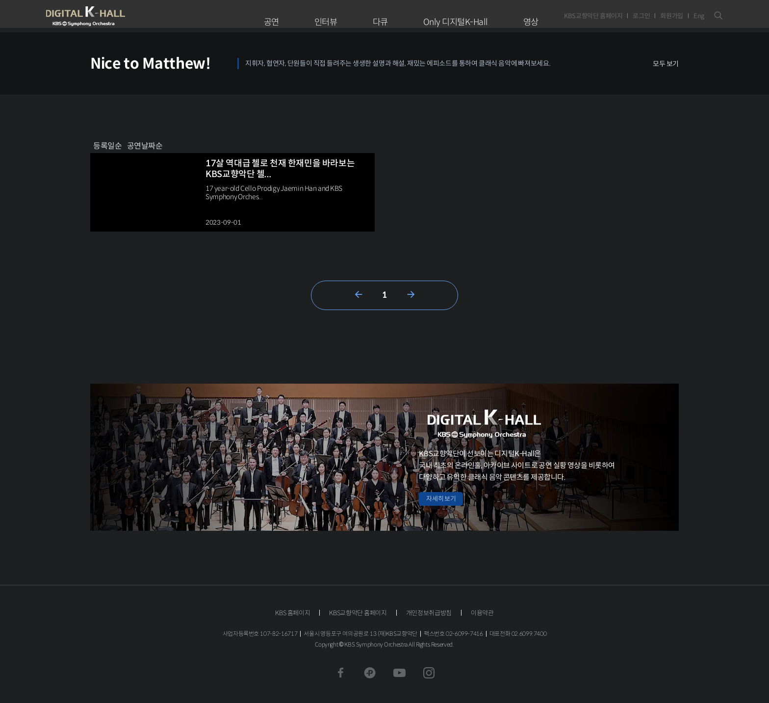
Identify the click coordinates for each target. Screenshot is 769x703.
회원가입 (671, 16)
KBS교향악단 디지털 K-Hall (108, 16)
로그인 (641, 16)
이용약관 (482, 613)
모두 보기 (666, 63)
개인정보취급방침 (429, 613)
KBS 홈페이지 (292, 613)
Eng (698, 16)
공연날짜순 (145, 146)
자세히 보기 (441, 499)
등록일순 (107, 146)
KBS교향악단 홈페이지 (593, 16)
